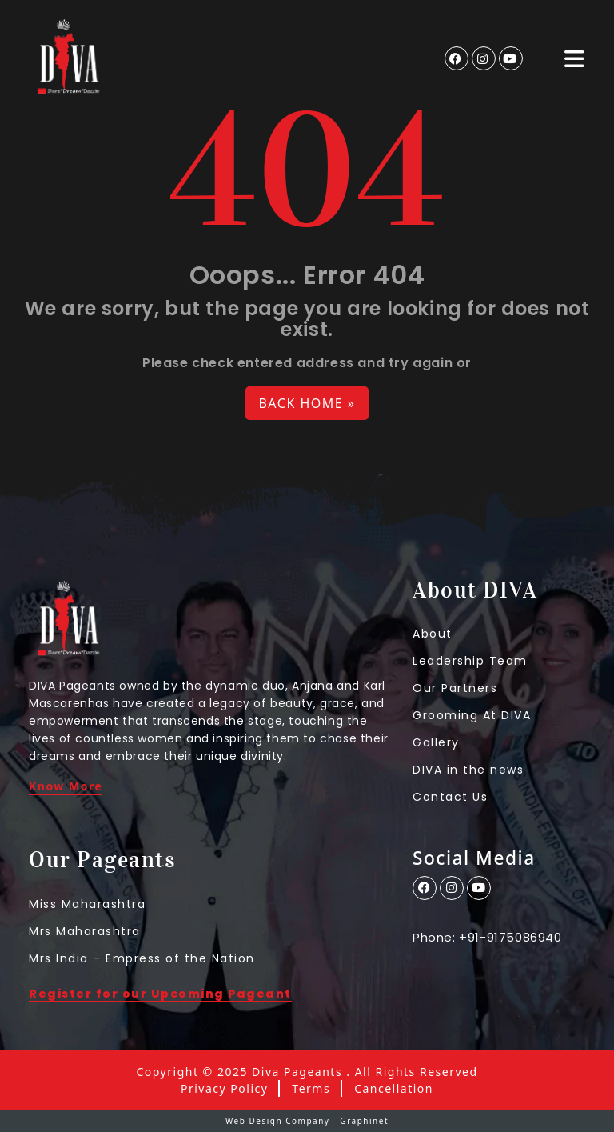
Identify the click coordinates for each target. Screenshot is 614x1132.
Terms (311, 1088)
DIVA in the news (468, 770)
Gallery (436, 742)
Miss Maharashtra (87, 904)
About (433, 634)
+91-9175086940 (510, 937)
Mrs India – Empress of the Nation (142, 958)
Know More (65, 787)
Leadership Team (470, 661)
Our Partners (455, 688)
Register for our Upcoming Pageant (160, 995)
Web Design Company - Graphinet (307, 1121)
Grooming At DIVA (472, 715)
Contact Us (450, 797)
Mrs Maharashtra (85, 931)
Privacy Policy (224, 1088)
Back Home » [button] (306, 403)
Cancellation (393, 1088)
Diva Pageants (297, 1072)
